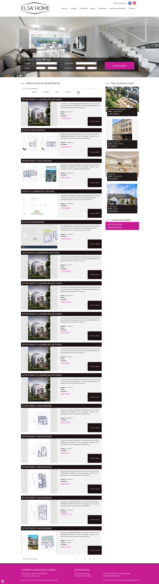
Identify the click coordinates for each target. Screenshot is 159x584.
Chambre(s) (69, 68)
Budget (27, 68)
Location (34, 580)
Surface (34, 92)
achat (39, 59)
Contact (55, 580)
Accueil (23, 580)
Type (78, 92)
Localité (27, 63)
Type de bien (68, 63)
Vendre (28, 580)
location (46, 59)
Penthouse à (41, 252)
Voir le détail (94, 121)
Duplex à (33, 130)
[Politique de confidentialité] (2, 581)
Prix (57, 92)
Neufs (39, 580)
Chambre (46, 92)
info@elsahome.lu (114, 576)
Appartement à (42, 99)
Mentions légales (118, 580)
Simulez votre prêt (47, 580)
